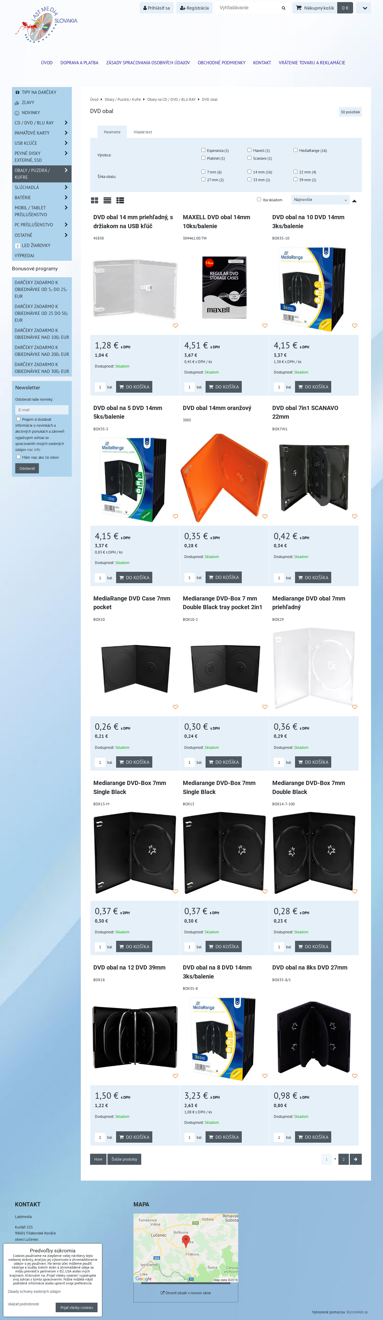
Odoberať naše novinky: (34, 399)
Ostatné (43, 235)
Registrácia (194, 8)
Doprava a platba (79, 62)
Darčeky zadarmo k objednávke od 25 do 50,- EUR (41, 313)
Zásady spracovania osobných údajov (148, 62)
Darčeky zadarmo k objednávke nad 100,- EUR (42, 333)
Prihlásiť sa (156, 8)
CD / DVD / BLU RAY (43, 123)
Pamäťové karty (43, 133)
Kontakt (262, 62)
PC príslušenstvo (43, 225)
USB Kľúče (43, 143)
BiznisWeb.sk (357, 1312)
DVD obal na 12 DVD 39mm (129, 967)
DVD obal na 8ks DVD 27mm (309, 967)
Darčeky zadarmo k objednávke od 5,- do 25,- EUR (41, 289)
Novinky (27, 112)
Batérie (43, 197)
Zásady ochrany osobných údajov (34, 1291)
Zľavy (24, 102)
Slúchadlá (43, 187)
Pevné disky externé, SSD (43, 156)
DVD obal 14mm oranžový (217, 408)
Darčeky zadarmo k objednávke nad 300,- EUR (42, 367)
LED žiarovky (32, 245)
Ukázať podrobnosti (23, 1304)
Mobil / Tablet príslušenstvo (43, 211)
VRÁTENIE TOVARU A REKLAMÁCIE (312, 62)
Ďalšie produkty (124, 1159)
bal (103, 387)
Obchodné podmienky (221, 62)
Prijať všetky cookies (76, 1307)
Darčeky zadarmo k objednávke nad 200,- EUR (42, 350)
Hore (98, 1159)
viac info (33, 449)
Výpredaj (24, 255)
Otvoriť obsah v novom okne (186, 1292)
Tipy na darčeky (35, 92)
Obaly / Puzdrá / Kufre (43, 173)
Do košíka (134, 387)
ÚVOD (47, 62)
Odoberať (27, 468)
